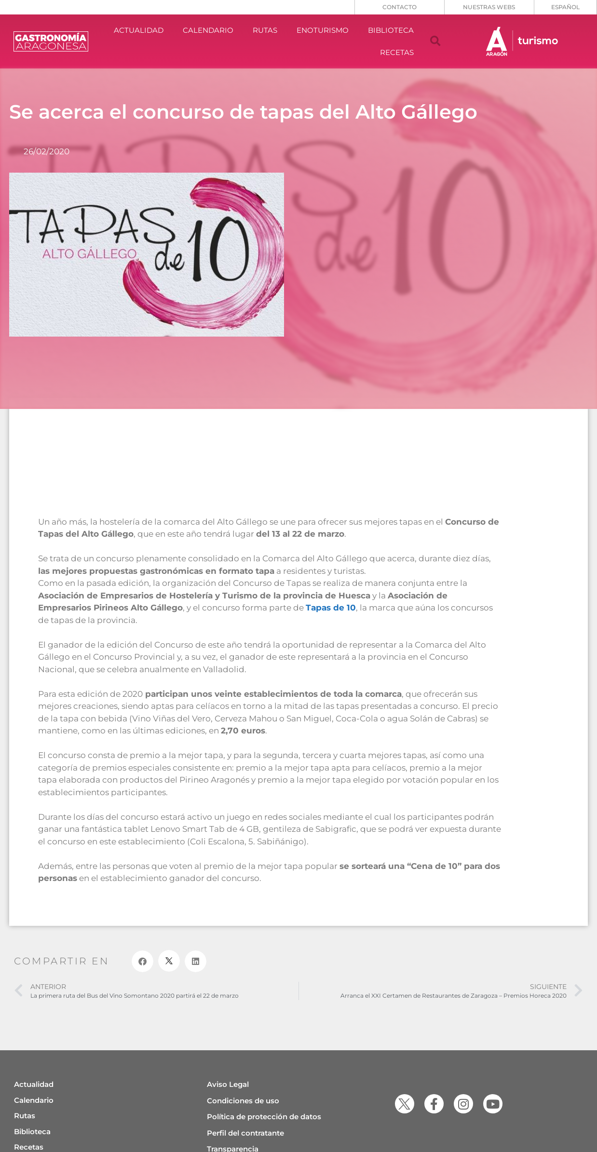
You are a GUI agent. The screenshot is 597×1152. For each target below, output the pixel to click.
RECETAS (397, 52)
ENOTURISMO (323, 30)
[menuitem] (565, 7)
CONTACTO (399, 7)
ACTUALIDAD (138, 30)
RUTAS (265, 30)
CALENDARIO (208, 30)
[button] (435, 41)
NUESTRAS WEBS (489, 7)
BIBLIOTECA (391, 30)
